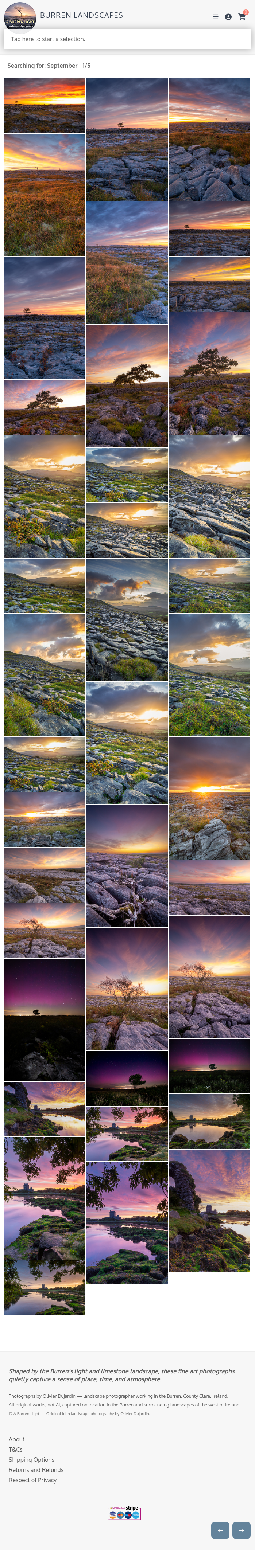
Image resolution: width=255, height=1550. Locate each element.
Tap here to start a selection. (48, 39)
